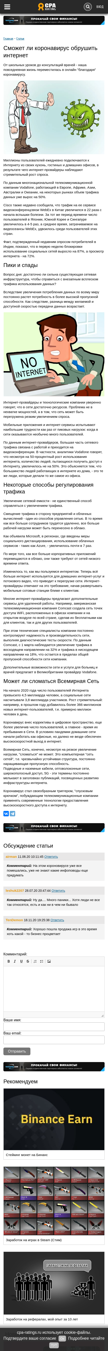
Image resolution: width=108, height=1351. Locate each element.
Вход (99, 7)
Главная (8, 39)
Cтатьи (20, 39)
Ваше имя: (12, 1020)
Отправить (17, 1051)
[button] (8, 961)
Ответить (51, 856)
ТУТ (54, 1345)
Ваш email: (12, 1033)
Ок (62, 1338)
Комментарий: (15, 954)
